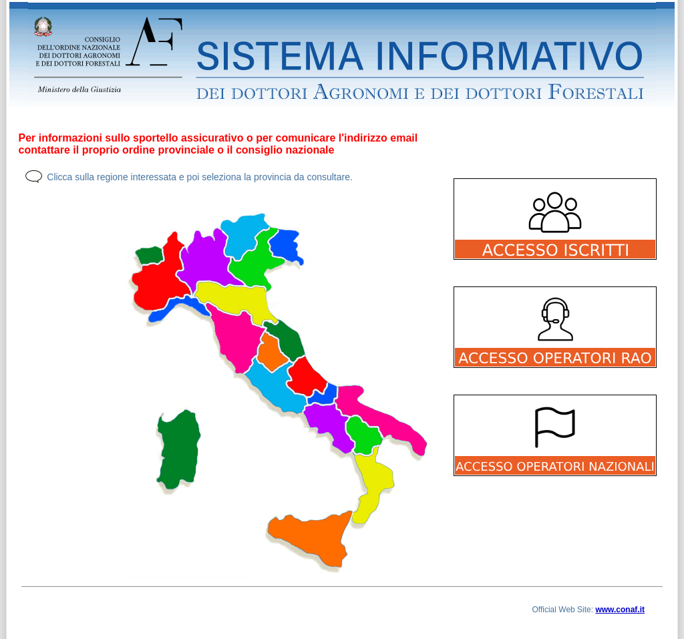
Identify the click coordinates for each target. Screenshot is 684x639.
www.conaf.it (620, 609)
